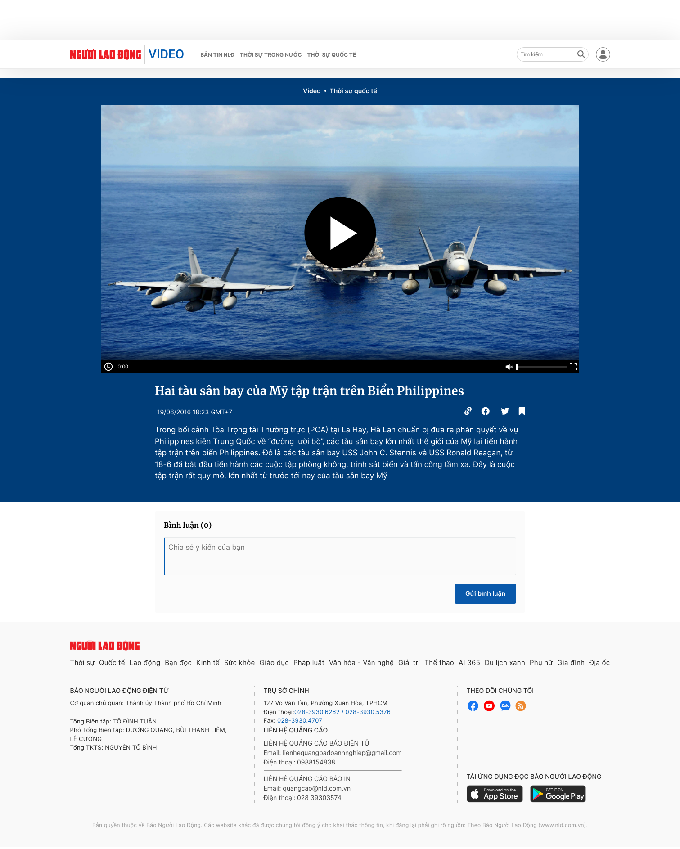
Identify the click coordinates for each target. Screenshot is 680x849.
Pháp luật (308, 662)
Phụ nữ (541, 662)
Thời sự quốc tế (331, 54)
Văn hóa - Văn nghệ (361, 662)
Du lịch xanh (505, 662)
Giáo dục (274, 662)
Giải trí (409, 662)
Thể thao (439, 662)
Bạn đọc (178, 662)
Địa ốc (599, 662)
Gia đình (571, 662)
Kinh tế (208, 662)
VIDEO (166, 54)
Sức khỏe (239, 662)
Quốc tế (112, 662)
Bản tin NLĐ (217, 54)
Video (311, 91)
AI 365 (469, 662)
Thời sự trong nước (271, 54)
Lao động (145, 662)
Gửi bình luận (485, 593)
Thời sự (82, 662)
